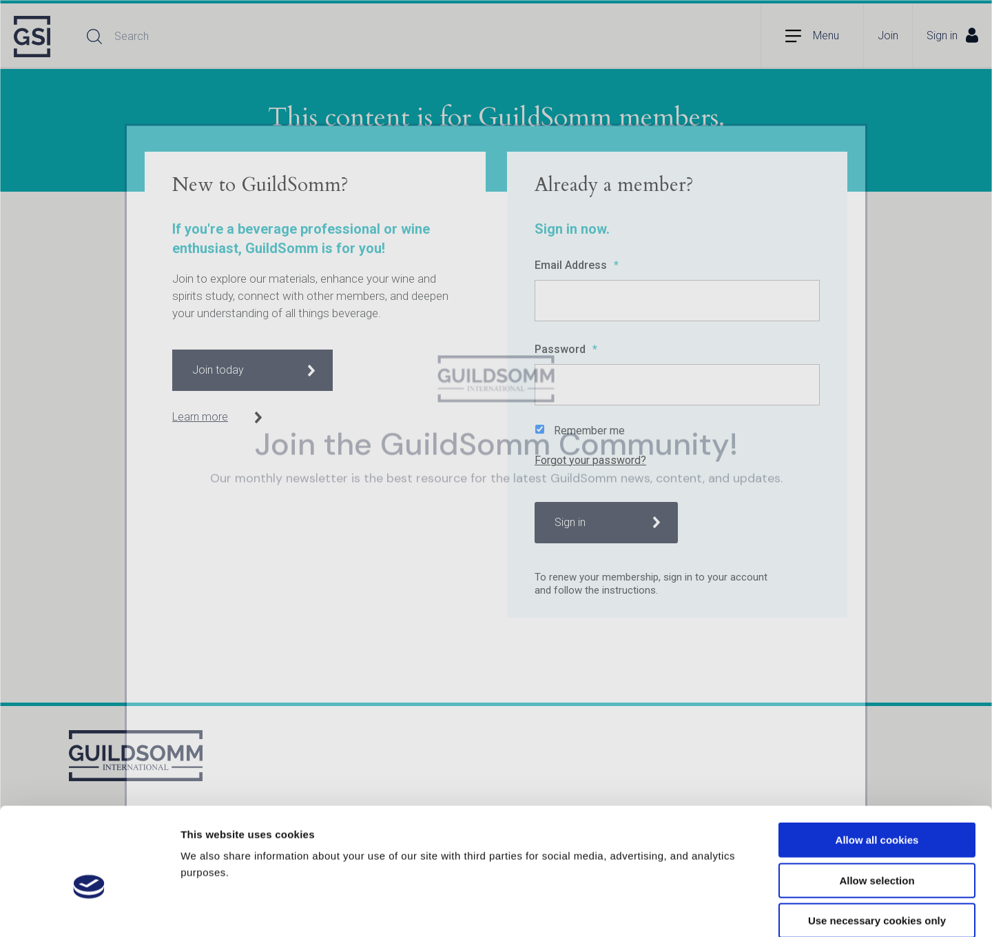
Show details (723, 910)
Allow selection (876, 809)
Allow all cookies (877, 768)
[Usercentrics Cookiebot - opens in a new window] (89, 910)
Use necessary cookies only (877, 849)
